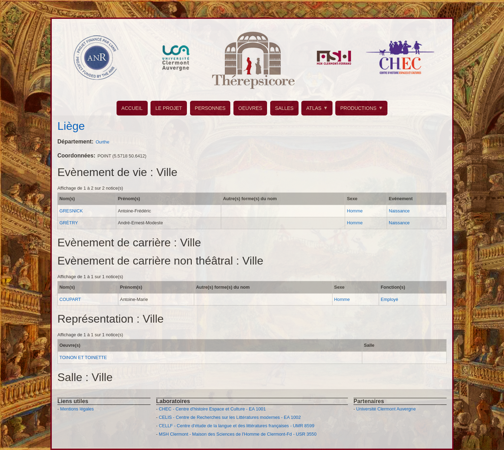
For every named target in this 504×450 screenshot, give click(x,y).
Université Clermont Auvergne (386, 409)
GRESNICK (71, 210)
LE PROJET (168, 108)
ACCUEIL (132, 108)
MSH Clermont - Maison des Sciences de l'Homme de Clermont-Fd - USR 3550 (238, 434)
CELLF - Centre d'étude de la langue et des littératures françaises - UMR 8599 (236, 425)
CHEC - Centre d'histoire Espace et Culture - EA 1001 (212, 409)
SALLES (284, 108)
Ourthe (102, 142)
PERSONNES (210, 108)
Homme (355, 210)
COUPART (70, 299)
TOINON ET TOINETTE (83, 357)
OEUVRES (250, 108)
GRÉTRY (68, 222)
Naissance (399, 210)
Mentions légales (77, 409)
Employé (389, 299)
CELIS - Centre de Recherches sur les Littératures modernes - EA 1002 (230, 417)
